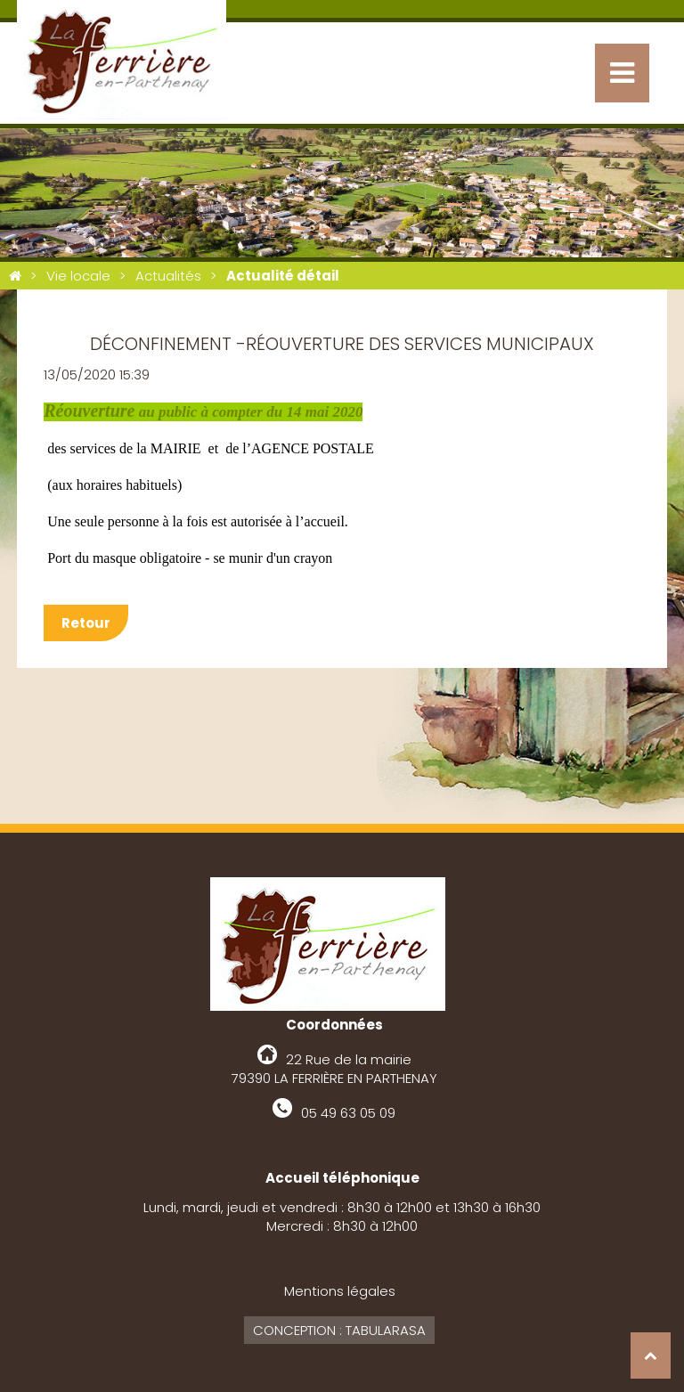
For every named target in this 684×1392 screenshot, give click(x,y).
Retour (85, 623)
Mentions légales (339, 1291)
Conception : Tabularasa (339, 1330)
